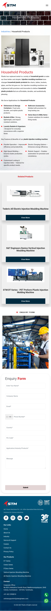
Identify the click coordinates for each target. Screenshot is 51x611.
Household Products (21, 31)
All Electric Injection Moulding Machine (17, 576)
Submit (25, 488)
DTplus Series (8, 568)
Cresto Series (8, 565)
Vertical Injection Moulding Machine (16, 572)
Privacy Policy (9, 552)
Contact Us (7, 548)
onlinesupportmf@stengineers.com (16, 599)
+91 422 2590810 (10, 594)
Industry (6, 536)
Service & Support (10, 540)
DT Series (7, 561)
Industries (5, 31)
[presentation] (17, 476)
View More (25, 218)
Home (6, 529)
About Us (7, 533)
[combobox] (9, 416)
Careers (6, 544)
